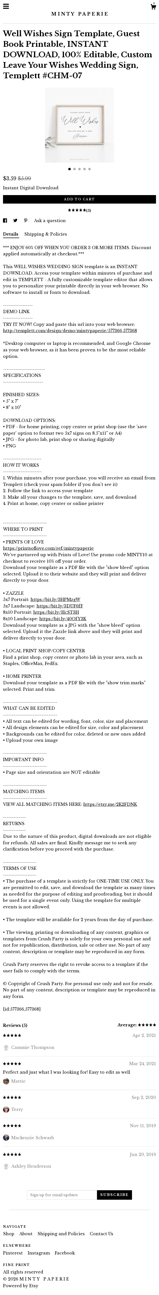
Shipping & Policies (45, 234)
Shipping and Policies (62, 1233)
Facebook (65, 1252)
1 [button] (69, 169)
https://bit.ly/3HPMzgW (55, 599)
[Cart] (153, 7)
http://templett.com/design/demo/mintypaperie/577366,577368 (70, 330)
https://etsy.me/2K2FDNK (110, 804)
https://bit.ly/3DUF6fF (59, 605)
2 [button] (74, 169)
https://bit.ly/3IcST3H (56, 612)
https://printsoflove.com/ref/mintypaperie (48, 548)
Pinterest (13, 1252)
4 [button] (84, 169)
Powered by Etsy (20, 1285)
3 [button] (79, 169)
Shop (9, 1233)
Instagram (39, 1252)
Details (11, 234)
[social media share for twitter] (16, 220)
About (26, 1233)
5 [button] (89, 169)
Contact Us (101, 1233)
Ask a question (50, 220)
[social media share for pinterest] (26, 220)
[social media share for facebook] (5, 220)
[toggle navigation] (6, 6)
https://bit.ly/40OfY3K (62, 618)
